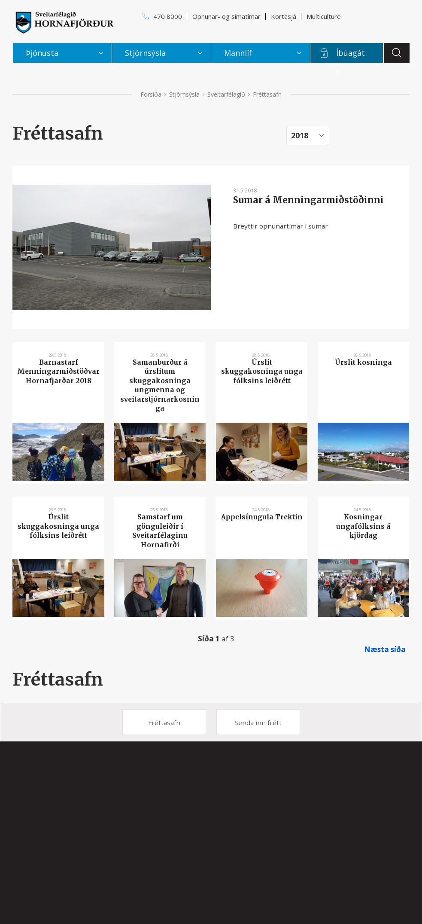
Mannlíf (238, 53)
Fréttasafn (57, 679)
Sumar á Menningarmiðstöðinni (308, 200)
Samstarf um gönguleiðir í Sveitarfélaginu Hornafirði (160, 531)
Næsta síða (385, 649)
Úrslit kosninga (363, 362)
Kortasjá (283, 16)
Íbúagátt (350, 55)
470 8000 (167, 16)
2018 (299, 135)
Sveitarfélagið (226, 94)
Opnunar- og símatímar (226, 16)
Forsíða (150, 94)
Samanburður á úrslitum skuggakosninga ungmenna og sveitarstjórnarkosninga (160, 385)
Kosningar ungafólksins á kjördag (363, 526)
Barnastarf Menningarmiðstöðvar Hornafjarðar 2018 (58, 371)
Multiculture (324, 16)
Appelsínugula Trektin (262, 517)
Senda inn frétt (258, 722)
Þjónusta (42, 53)
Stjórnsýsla (184, 94)
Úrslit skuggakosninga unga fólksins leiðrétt (262, 371)
